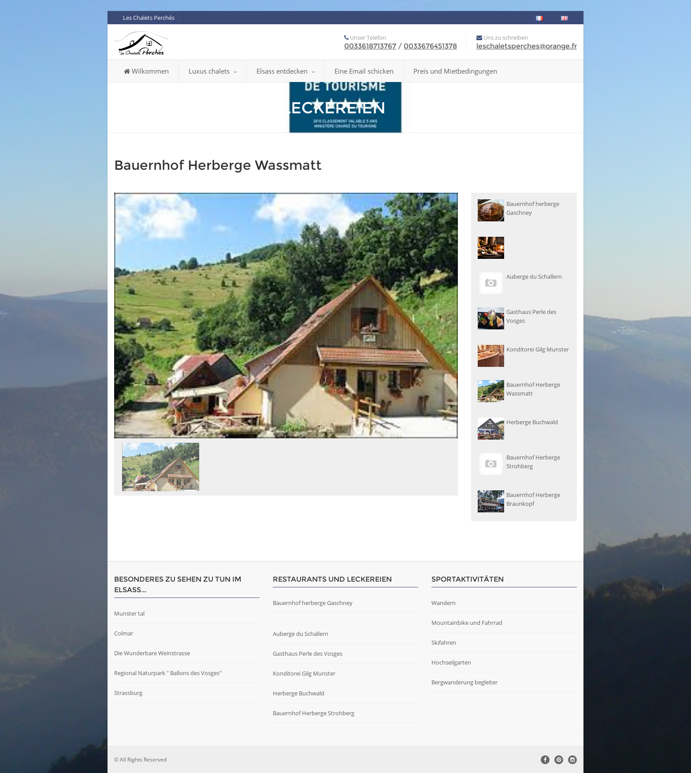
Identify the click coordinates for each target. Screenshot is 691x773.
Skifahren (443, 642)
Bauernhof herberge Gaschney (313, 603)
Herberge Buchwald (298, 693)
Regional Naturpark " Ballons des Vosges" (168, 673)
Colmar (123, 633)
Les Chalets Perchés (149, 18)
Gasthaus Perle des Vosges (307, 653)
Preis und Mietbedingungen (455, 71)
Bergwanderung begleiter (464, 682)
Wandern (443, 603)
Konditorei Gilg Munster (304, 673)
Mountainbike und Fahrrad (466, 623)
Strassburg (128, 693)
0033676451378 (430, 46)
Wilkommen (146, 71)
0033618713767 (370, 46)
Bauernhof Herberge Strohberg (313, 713)
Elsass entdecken (285, 71)
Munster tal (129, 613)
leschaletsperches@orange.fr (526, 46)
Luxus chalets (213, 71)
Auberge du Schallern (300, 634)
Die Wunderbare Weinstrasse (152, 653)
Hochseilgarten (451, 662)
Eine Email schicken (364, 71)
